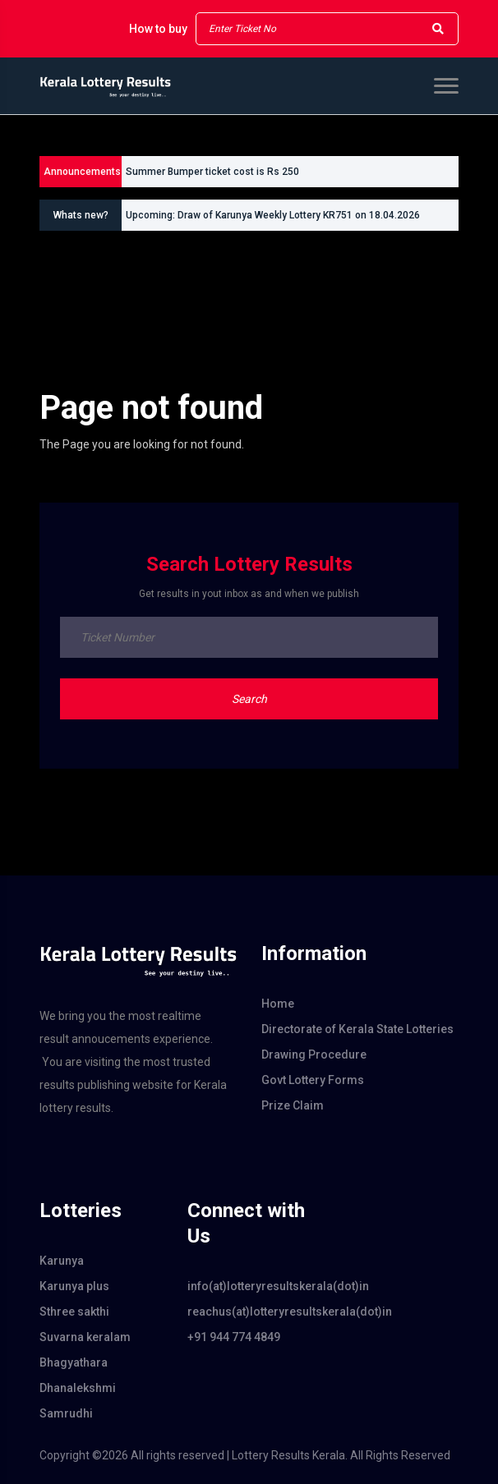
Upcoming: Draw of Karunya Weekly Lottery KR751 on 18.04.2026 (273, 215)
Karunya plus (74, 1286)
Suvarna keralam (85, 1337)
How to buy (158, 28)
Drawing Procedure (314, 1054)
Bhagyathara (73, 1362)
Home (277, 1003)
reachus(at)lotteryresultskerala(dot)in (249, 1311)
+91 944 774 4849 (233, 1337)
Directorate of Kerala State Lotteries (357, 1029)
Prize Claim (292, 1105)
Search (249, 698)
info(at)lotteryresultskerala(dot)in (249, 1286)
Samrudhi (66, 1413)
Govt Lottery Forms (312, 1080)
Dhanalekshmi (77, 1387)
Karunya (61, 1260)
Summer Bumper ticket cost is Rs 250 (212, 171)
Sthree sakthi (74, 1311)
